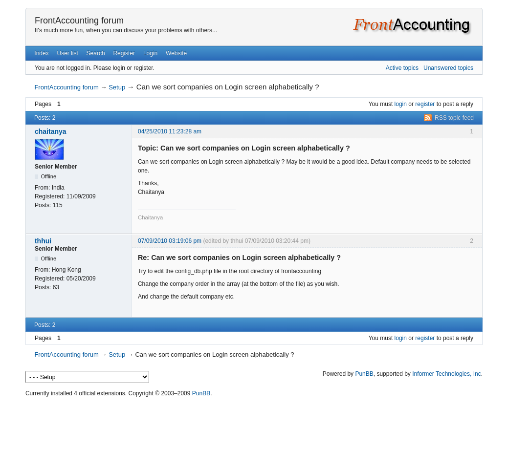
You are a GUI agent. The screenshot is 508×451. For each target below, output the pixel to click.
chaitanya (50, 131)
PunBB (364, 373)
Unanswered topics (448, 67)
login (401, 104)
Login (150, 53)
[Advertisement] (254, 422)
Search (96, 53)
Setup (117, 87)
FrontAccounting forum (79, 20)
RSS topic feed (454, 117)
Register (124, 53)
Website (176, 53)
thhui (43, 241)
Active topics (402, 67)
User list (67, 53)
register (425, 104)
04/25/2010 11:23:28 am (169, 131)
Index (41, 53)
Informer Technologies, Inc (446, 373)
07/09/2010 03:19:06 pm (169, 240)
